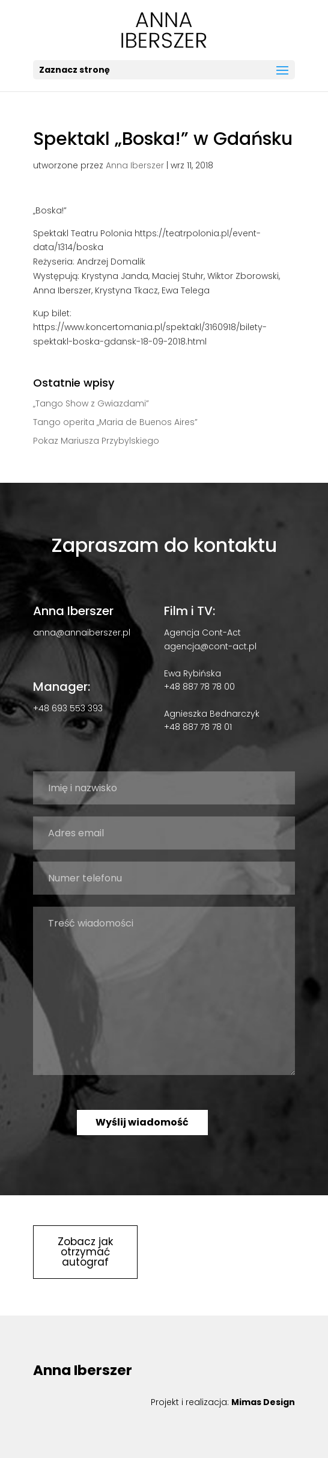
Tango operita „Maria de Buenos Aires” (115, 422)
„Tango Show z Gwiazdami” (91, 403)
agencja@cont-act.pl (210, 646)
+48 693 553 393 (68, 708)
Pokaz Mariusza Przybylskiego (96, 441)
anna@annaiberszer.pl (81, 632)
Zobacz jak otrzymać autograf (85, 1251)
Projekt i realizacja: (223, 1402)
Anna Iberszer (135, 165)
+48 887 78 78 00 (199, 687)
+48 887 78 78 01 (198, 727)
